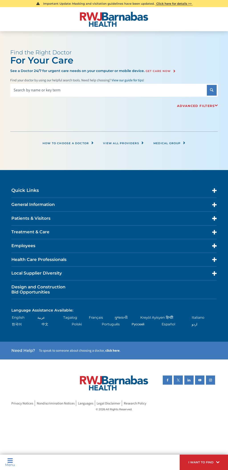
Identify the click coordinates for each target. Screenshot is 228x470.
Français (96, 317)
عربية (41, 317)
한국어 (17, 324)
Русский (138, 324)
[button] (204, 462)
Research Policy (135, 403)
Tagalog (70, 317)
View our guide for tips (127, 80)
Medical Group (169, 143)
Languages (85, 403)
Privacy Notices (22, 403)
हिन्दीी (169, 317)
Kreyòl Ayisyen (152, 317)
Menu (10, 462)
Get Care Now (158, 71)
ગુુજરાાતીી (121, 317)
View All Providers (123, 143)
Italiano (198, 317)
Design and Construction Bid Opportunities (38, 289)
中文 (45, 324)
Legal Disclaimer (108, 403)
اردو (194, 324)
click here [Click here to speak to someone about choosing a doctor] (112, 350)
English (18, 317)
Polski (77, 324)
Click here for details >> (174, 3)
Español (168, 324)
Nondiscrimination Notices (56, 403)
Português (111, 324)
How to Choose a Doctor (68, 143)
